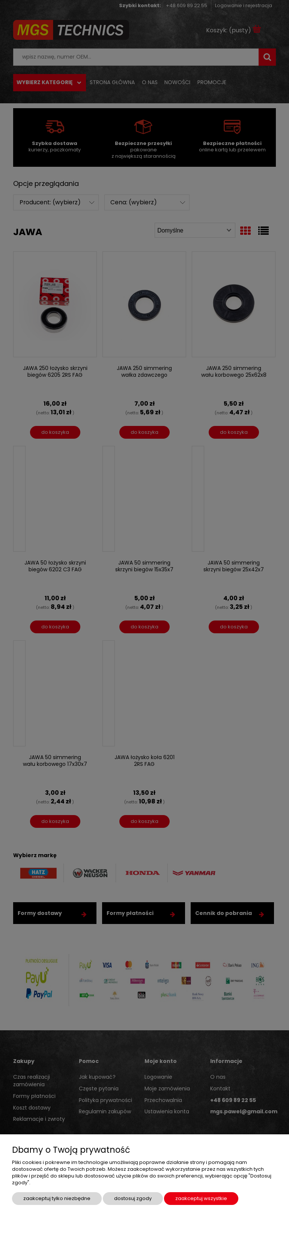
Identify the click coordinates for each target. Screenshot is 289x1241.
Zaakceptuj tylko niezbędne (56, 1198)
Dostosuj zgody (133, 1198)
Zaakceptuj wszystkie (201, 1198)
